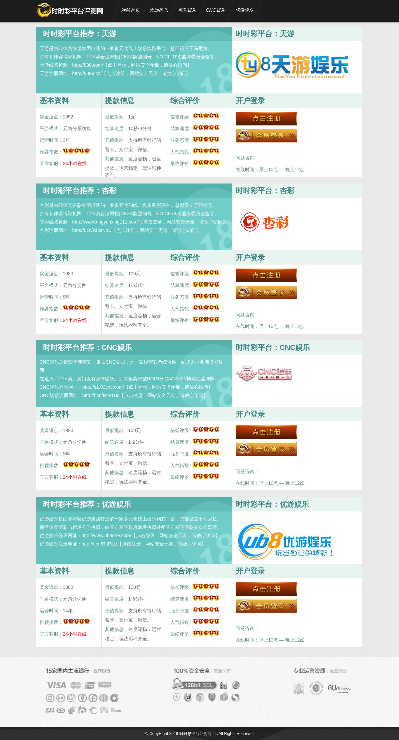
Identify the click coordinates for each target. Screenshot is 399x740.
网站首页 (130, 10)
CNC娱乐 (215, 10)
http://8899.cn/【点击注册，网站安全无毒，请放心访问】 (131, 73)
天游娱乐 (158, 10)
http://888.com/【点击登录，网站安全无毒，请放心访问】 (132, 65)
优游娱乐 (244, 10)
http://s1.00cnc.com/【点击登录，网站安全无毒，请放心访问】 (147, 387)
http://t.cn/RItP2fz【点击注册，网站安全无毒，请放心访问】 (144, 543)
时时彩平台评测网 (195, 733)
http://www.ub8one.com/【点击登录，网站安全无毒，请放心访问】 (151, 535)
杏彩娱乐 (187, 10)
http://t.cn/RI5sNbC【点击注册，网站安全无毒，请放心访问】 (136, 230)
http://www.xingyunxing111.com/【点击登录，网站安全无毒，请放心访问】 (150, 222)
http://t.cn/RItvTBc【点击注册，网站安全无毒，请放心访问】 (145, 395)
